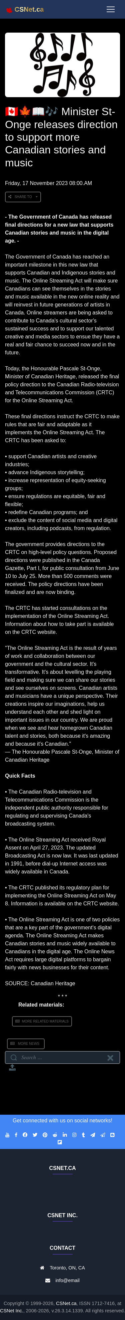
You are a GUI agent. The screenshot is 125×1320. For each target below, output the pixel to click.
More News (25, 1043)
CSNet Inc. (11, 1310)
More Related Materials (42, 1021)
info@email (67, 1280)
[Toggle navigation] (111, 9)
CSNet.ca (66, 1303)
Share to (21, 197)
